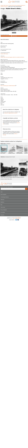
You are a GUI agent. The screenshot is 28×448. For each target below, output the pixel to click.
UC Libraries (19, 217)
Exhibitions (2, 202)
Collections (2, 199)
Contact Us (2, 215)
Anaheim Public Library (4, 5)
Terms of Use (3, 207)
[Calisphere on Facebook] (18, 220)
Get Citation (14, 32)
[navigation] (1, 2)
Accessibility (3, 212)
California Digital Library (16, 218)
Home (1, 192)
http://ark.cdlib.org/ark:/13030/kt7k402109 (8, 85)
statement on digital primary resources (10, 113)
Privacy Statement (4, 209)
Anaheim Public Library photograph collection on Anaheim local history (12, 57)
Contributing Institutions (5, 197)
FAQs (1, 204)
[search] (26, 2)
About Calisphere (3, 194)
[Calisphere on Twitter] (16, 220)
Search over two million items (7, 187)
